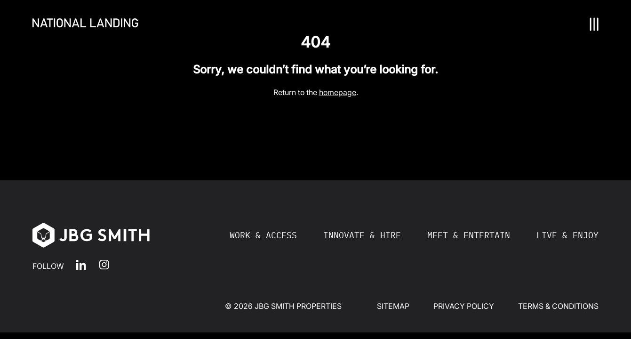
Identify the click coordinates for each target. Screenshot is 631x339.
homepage (337, 92)
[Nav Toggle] (594, 24)
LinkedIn (81, 265)
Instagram (104, 265)
